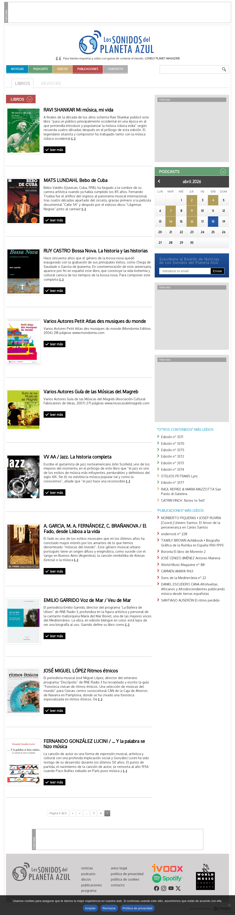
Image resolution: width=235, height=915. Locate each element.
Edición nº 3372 (172, 456)
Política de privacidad (137, 908)
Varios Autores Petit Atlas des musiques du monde (95, 321)
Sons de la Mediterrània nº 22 (183, 578)
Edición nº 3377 (172, 482)
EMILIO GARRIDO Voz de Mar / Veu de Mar (87, 600)
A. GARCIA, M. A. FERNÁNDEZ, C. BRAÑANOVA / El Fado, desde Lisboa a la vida (95, 528)
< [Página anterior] (79, 813)
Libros (22, 83)
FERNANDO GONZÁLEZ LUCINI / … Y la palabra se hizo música (94, 743)
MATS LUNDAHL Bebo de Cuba (75, 180)
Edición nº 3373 (172, 463)
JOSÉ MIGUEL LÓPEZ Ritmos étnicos (81, 671)
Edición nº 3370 (172, 443)
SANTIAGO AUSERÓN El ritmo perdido (190, 600)
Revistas (51, 83)
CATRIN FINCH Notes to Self (182, 500)
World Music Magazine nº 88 (183, 564)
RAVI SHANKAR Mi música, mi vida (78, 110)
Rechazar (109, 908)
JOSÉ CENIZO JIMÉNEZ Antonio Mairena (190, 558)
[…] (73, 138)
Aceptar (90, 908)
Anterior (159, 181)
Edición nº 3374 (172, 469)
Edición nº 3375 (172, 450)
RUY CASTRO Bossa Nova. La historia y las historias (96, 251)
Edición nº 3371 (172, 437)
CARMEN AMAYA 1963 (177, 571)
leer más (56, 150)
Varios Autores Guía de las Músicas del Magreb (91, 392)
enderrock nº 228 (174, 534)
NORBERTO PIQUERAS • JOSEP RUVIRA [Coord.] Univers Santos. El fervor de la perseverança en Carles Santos (191, 522)
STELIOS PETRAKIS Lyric (179, 476)
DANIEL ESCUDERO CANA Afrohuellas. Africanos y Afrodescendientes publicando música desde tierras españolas (193, 589)
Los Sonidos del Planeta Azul (117, 43)
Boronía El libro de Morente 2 (183, 551)
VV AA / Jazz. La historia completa (77, 457)
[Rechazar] (229, 905)
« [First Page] (72, 813)
